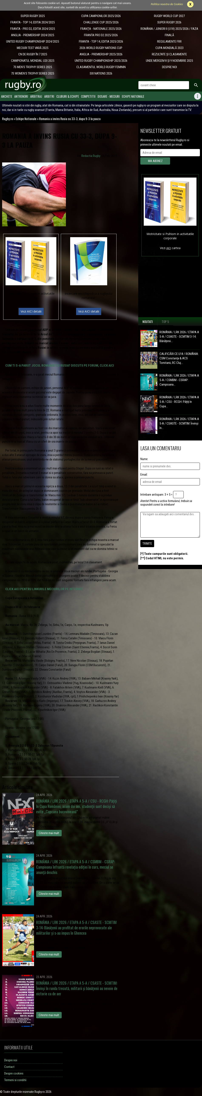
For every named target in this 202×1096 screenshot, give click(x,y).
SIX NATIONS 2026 (101, 73)
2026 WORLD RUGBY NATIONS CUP (101, 48)
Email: (144, 474)
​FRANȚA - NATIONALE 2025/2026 (101, 29)
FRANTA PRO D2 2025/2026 (101, 35)
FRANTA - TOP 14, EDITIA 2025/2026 (101, 41)
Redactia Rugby (90, 156)
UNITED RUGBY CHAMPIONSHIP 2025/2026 (101, 61)
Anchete (6, 96)
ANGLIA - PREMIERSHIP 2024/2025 (32, 35)
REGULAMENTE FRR (169, 41)
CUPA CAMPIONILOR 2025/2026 (101, 16)
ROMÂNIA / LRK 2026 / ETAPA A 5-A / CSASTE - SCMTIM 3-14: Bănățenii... (179, 336)
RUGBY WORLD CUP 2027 (169, 16)
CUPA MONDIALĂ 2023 (169, 48)
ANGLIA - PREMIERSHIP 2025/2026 (101, 54)
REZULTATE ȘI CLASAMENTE (169, 54)
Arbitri (49, 96)
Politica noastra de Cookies (167, 4)
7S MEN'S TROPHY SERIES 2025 (32, 67)
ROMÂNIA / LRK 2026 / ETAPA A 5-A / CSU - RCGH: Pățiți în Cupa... (179, 401)
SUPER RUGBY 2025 (33, 16)
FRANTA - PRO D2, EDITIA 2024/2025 (32, 29)
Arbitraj (36, 96)
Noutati (147, 321)
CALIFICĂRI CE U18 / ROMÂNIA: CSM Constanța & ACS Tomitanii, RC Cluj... (179, 358)
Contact (9, 1067)
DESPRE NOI (169, 67)
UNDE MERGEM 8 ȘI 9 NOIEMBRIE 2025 (169, 61)
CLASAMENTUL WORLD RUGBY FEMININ (101, 67)
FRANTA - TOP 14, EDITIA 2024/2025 (32, 22)
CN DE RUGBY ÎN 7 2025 (32, 54)
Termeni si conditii (15, 1080)
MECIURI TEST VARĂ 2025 (32, 48)
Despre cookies (13, 1073)
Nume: (144, 459)
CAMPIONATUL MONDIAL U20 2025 (32, 61)
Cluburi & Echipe (67, 96)
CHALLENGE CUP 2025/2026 (101, 22)
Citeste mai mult (49, 833)
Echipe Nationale (133, 96)
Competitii (88, 96)
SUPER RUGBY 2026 (169, 22)
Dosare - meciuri (109, 96)
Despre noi (10, 1060)
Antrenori (21, 96)
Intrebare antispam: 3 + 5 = (156, 494)
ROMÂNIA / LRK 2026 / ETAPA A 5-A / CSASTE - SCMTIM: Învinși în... (179, 423)
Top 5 (165, 321)
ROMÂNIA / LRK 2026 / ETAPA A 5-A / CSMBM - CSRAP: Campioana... (179, 380)
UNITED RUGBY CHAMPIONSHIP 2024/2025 (32, 41)
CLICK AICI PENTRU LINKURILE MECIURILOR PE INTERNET (44, 589)
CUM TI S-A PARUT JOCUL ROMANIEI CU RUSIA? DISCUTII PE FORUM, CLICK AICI (59, 365)
